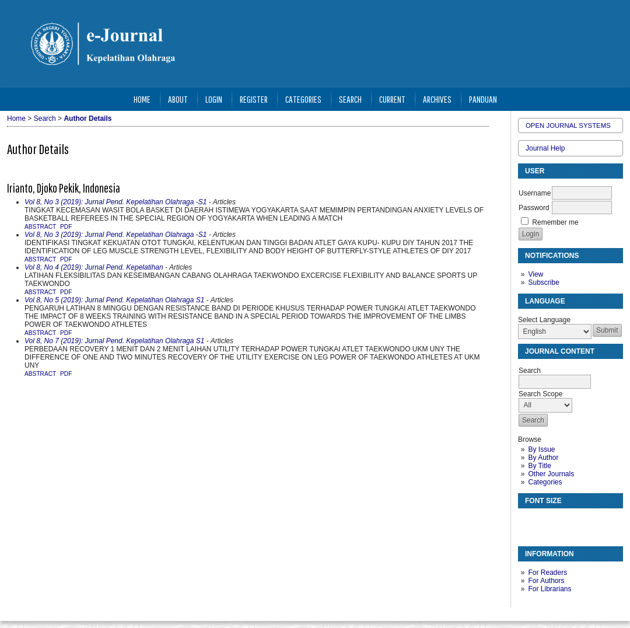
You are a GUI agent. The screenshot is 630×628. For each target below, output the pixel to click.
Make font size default (547, 522)
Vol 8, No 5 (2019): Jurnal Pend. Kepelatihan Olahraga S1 (114, 300)
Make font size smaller (528, 522)
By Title (539, 466)
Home (142, 98)
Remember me (555, 222)
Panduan (483, 98)
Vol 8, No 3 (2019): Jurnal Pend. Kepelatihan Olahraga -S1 (115, 202)
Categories (545, 482)
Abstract (40, 227)
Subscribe (543, 282)
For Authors (546, 581)
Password (534, 208)
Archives (437, 98)
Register (254, 98)
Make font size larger (566, 522)
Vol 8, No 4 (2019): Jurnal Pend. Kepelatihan (93, 267)
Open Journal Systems (568, 125)
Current (392, 98)
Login (213, 98)
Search (350, 98)
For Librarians (549, 589)
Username (535, 193)
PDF (66, 227)
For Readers (547, 572)
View (535, 274)
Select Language (544, 320)
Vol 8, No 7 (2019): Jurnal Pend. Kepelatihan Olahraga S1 (114, 341)
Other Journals (551, 474)
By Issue (541, 449)
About (178, 98)
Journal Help (545, 148)
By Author (543, 457)
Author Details (87, 118)
